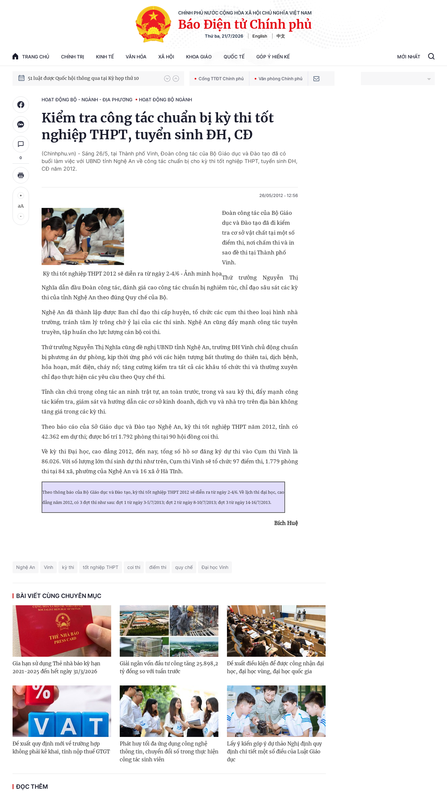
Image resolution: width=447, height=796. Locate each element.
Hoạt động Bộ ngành (165, 99)
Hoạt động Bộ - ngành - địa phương (87, 99)
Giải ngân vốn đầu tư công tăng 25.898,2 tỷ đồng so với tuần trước (169, 667)
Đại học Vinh (215, 567)
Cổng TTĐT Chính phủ (219, 78)
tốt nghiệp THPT (100, 567)
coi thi (133, 567)
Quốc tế (234, 56)
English (259, 36)
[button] (167, 78)
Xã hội (166, 56)
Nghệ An (25, 567)
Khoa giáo (199, 56)
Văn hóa (136, 56)
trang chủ (31, 56)
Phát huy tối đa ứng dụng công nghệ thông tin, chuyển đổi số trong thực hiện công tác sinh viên (169, 752)
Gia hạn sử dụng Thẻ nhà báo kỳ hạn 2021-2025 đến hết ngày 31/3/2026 (56, 667)
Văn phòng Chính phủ (279, 78)
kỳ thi (68, 567)
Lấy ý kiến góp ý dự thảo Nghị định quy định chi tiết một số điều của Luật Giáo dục (274, 752)
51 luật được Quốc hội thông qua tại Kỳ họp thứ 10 (83, 78)
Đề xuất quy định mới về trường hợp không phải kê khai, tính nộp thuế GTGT (61, 748)
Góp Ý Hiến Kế (273, 56)
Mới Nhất (408, 56)
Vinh (48, 567)
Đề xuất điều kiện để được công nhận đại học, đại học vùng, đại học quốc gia (275, 667)
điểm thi (157, 567)
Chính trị (72, 56)
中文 (280, 36)
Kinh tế (105, 56)
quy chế (184, 567)
